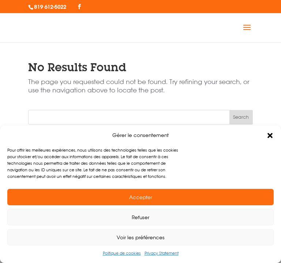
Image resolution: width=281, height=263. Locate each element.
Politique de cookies (122, 253)
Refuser (140, 217)
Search (241, 117)
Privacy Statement (162, 253)
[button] (270, 135)
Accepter (140, 197)
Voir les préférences (141, 237)
